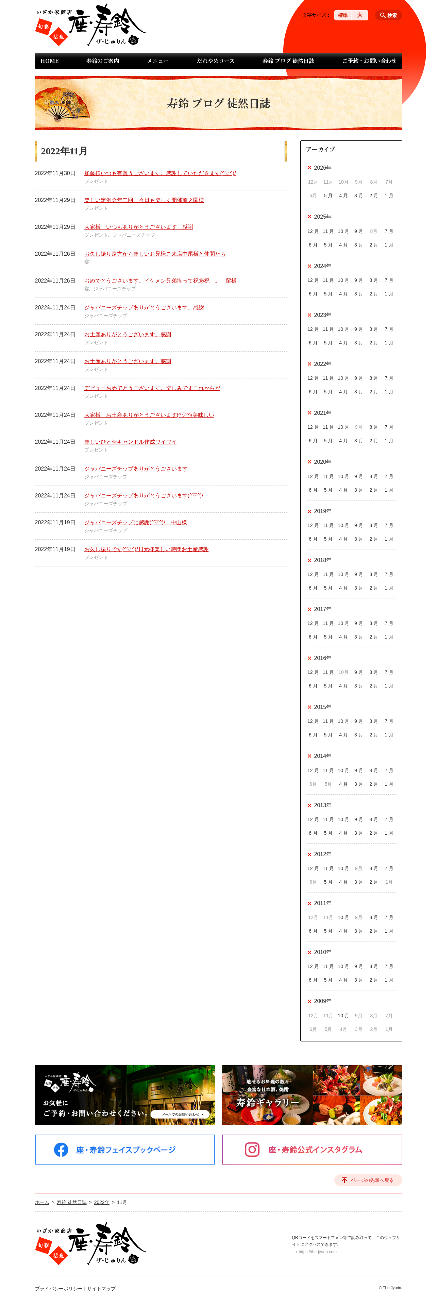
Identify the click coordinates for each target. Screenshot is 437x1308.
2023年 (323, 315)
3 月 (358, 195)
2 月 (374, 195)
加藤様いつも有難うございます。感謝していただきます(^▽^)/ (160, 173)
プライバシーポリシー (59, 1288)
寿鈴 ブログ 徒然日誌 (288, 61)
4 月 (343, 195)
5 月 (328, 195)
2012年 (323, 854)
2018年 (323, 560)
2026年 (323, 168)
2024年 (323, 266)
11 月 (328, 231)
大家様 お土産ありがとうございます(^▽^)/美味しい (149, 415)
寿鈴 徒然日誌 (72, 1202)
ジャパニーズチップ (133, 235)
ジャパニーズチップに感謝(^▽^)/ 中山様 (135, 522)
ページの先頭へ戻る (372, 1180)
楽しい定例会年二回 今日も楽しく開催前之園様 (144, 200)
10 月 (343, 231)
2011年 (323, 903)
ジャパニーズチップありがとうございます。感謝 (144, 307)
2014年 (323, 756)
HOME (49, 61)
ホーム (42, 1202)
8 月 (374, 280)
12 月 (313, 231)
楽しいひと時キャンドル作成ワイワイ (130, 442)
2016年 (323, 658)
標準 (343, 15)
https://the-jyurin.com (318, 1252)
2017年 (323, 609)
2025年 (323, 217)
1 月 (389, 195)
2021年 (323, 413)
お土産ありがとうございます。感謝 (127, 334)
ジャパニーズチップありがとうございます (136, 469)
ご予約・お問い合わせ (369, 61)
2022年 (323, 364)
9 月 (358, 231)
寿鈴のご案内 (102, 61)
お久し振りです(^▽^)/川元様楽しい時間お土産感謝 (146, 549)
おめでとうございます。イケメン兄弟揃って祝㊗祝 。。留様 (160, 281)
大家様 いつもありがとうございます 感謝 (138, 227)
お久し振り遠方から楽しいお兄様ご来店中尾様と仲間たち (155, 254)
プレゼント (96, 181)
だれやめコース (216, 61)
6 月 (313, 245)
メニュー (158, 61)
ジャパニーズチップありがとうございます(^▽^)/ (143, 495)
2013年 (323, 805)
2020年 (323, 462)
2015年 (323, 707)
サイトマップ (101, 1288)
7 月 (389, 231)
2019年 (323, 511)
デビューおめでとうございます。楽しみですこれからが (152, 388)
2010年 (323, 952)
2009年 (323, 1001)
